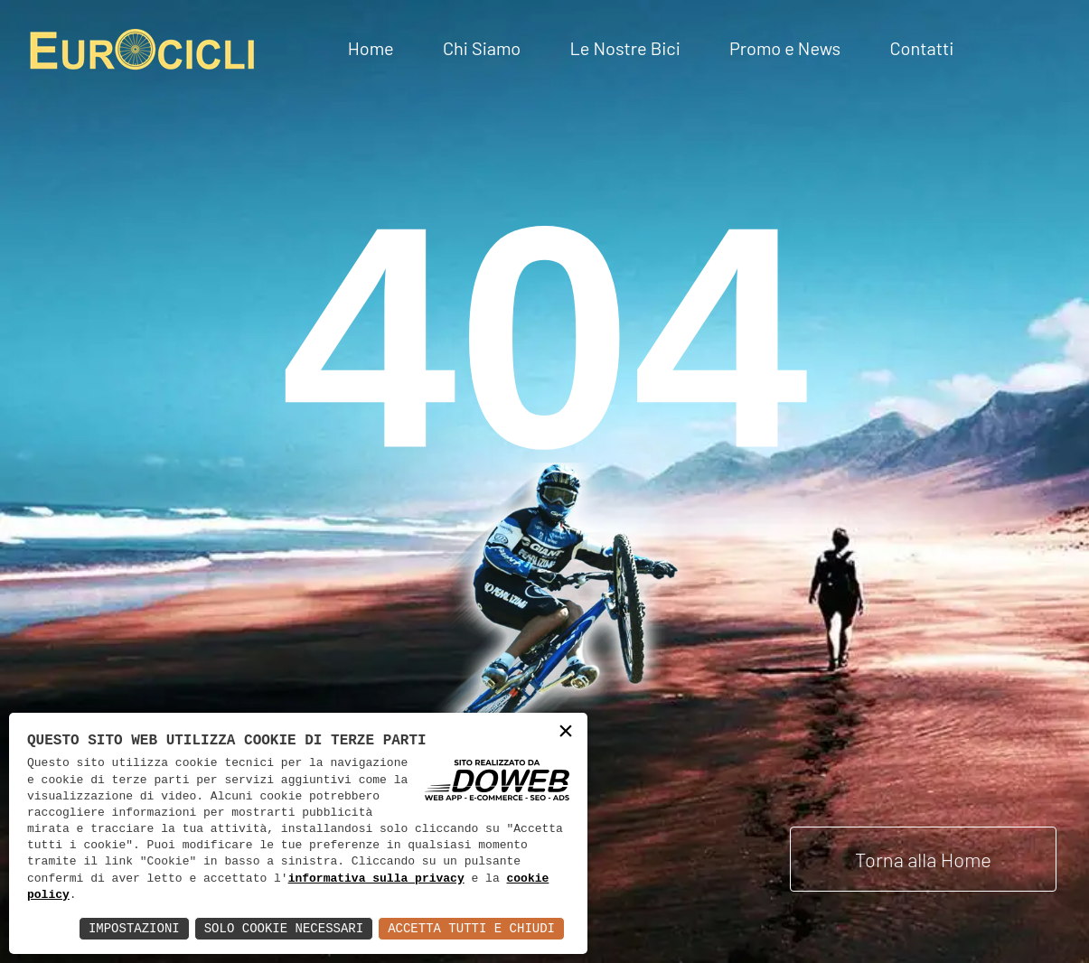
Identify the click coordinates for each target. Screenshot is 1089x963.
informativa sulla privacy (376, 879)
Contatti (921, 48)
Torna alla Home (923, 859)
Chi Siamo (482, 48)
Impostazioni (134, 928)
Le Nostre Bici (624, 48)
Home (371, 48)
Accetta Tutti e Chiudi (471, 928)
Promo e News (784, 48)
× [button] (566, 733)
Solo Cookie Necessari (283, 928)
